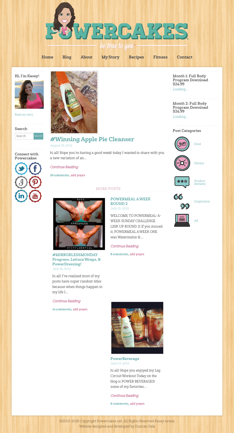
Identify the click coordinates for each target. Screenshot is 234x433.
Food (197, 144)
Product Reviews (200, 183)
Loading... (180, 89)
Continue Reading (64, 167)
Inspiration (202, 201)
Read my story (24, 114)
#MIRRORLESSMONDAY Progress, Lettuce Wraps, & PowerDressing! (76, 259)
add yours (78, 175)
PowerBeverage (124, 359)
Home (47, 58)
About (86, 58)
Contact (184, 58)
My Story (111, 58)
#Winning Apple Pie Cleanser (92, 140)
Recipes (136, 58)
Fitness (160, 58)
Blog (67, 58)
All (196, 220)
